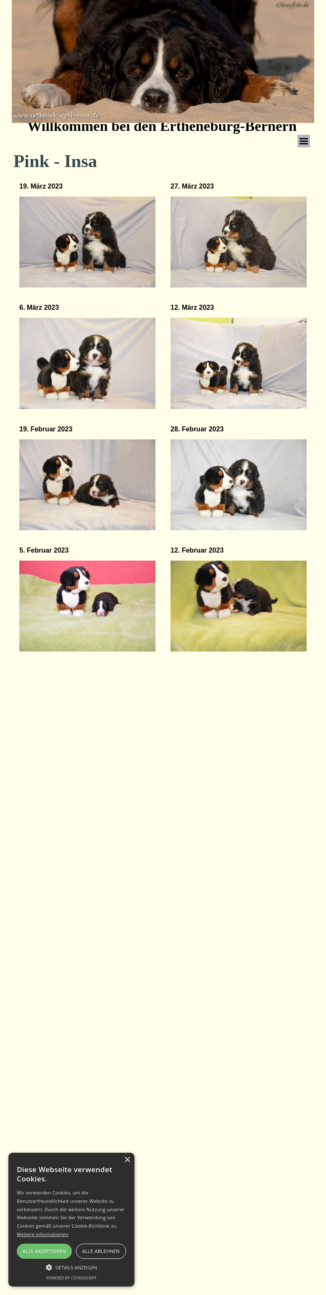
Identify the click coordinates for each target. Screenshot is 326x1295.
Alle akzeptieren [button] (44, 1251)
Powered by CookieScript (71, 1278)
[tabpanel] (87, 235)
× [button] (127, 1160)
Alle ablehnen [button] (101, 1251)
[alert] (71, 1220)
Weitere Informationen (42, 1234)
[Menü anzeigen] (303, 141)
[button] (87, 242)
